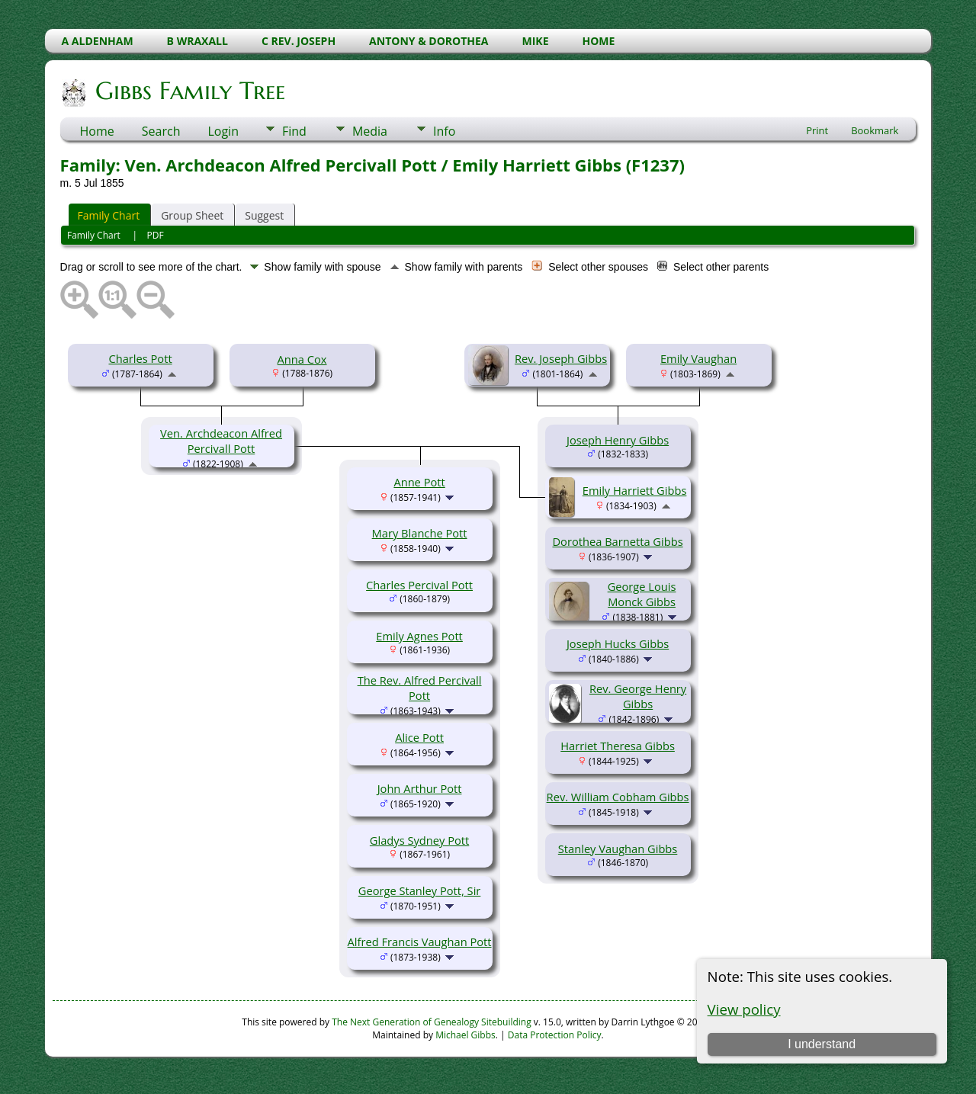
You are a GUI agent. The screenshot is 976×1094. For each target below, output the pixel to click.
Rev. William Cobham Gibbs (618, 796)
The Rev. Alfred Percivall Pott (420, 687)
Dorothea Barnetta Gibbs (617, 541)
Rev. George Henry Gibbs (637, 696)
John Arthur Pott (419, 788)
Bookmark (874, 130)
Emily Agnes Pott (419, 635)
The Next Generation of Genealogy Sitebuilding (431, 1021)
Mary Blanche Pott (419, 533)
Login (223, 131)
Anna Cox (302, 359)
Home (97, 131)
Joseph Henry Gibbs (618, 440)
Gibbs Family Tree (189, 90)
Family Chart (109, 215)
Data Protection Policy (555, 1034)
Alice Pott (419, 737)
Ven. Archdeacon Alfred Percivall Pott (221, 440)
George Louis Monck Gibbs (642, 594)
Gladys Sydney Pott (419, 840)
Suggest (264, 215)
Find (294, 131)
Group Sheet (192, 215)
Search (161, 131)
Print (817, 130)
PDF (155, 235)
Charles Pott (140, 358)
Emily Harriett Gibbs (635, 490)
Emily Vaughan (698, 358)
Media (369, 131)
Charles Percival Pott (419, 584)
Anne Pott (419, 481)
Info (444, 131)
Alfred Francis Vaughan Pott (420, 941)
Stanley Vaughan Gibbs (618, 848)
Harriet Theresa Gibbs (617, 745)
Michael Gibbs (465, 1034)
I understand (822, 1044)
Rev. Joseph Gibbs (561, 358)
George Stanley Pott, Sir (419, 890)
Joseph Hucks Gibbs (618, 643)
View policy (744, 1009)
